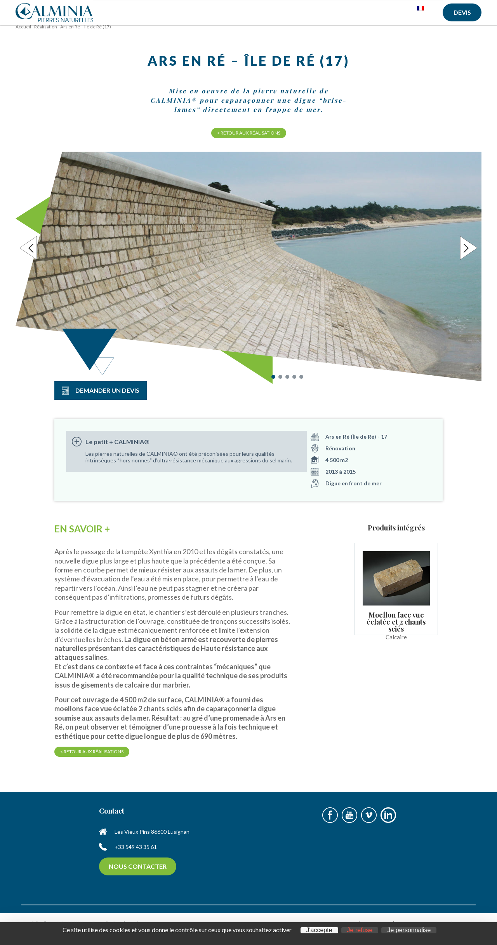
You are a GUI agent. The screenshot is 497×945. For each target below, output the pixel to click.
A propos (149, 15)
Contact (378, 12)
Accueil (112, 12)
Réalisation (45, 32)
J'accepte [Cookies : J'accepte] (319, 930)
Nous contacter (138, 871)
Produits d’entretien (266, 15)
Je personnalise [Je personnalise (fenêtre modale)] (409, 930)
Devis (462, 12)
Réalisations (329, 12)
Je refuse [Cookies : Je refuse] (360, 930)
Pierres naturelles (199, 15)
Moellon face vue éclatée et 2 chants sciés (396, 627)
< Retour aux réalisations (248, 138)
